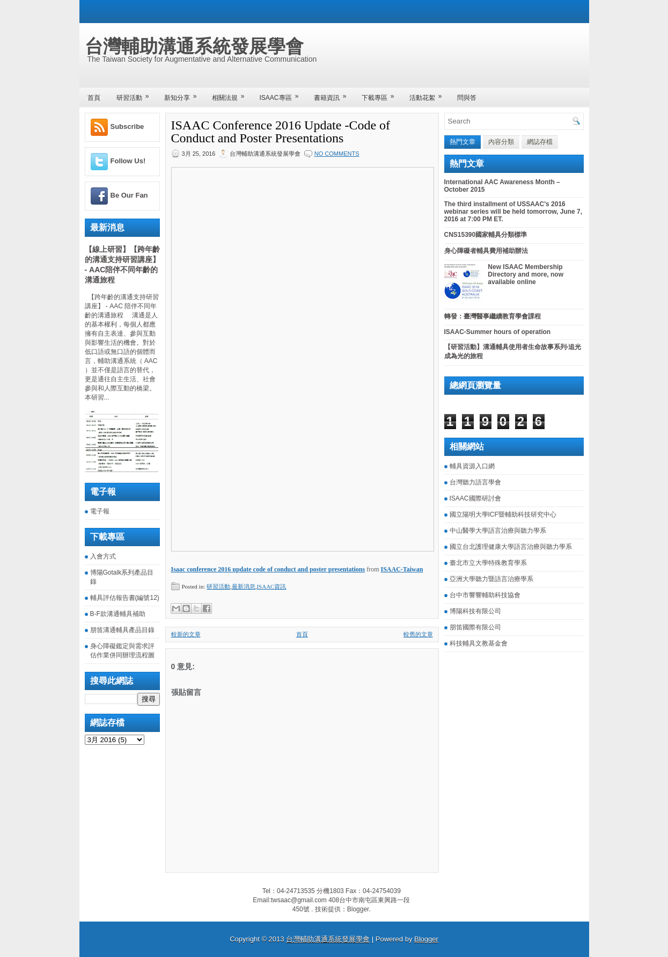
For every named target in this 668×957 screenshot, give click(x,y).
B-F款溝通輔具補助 (117, 614)
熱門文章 (462, 142)
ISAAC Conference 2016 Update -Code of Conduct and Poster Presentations (281, 131)
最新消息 (243, 586)
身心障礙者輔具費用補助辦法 (486, 251)
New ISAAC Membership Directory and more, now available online (525, 274)
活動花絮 (429, 94)
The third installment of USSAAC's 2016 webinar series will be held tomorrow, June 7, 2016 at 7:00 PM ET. (513, 211)
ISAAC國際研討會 (475, 498)
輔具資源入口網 (472, 466)
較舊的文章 (418, 634)
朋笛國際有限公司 (475, 627)
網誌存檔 (540, 142)
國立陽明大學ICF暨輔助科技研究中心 (503, 514)
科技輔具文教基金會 (479, 643)
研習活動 (136, 94)
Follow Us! (128, 161)
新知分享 (184, 94)
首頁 (93, 98)
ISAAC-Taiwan (402, 569)
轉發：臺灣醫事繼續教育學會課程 (492, 316)
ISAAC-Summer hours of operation (497, 332)
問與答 (466, 98)
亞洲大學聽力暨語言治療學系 (491, 579)
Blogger (358, 909)
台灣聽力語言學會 (475, 482)
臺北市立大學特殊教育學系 (488, 563)
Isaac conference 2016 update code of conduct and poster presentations (268, 569)
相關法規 (232, 94)
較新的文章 (186, 634)
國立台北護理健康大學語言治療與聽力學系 (511, 546)
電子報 (99, 511)
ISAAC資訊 (271, 586)
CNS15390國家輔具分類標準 (485, 234)
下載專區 (381, 94)
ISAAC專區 (283, 94)
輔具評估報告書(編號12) (124, 597)
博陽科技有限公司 (475, 611)
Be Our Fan (129, 195)
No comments (336, 153)
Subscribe (127, 126)
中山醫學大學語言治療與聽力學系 (498, 530)
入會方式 (103, 556)
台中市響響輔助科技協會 (485, 595)
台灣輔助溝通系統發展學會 (194, 46)
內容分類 (501, 142)
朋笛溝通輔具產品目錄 (122, 630)
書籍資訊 (334, 94)
